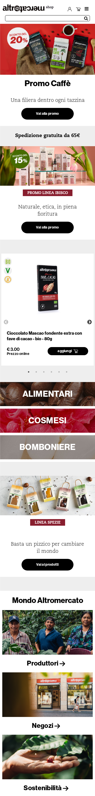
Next (89, 322)
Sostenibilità (47, 788)
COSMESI (47, 420)
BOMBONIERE (47, 447)
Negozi (47, 726)
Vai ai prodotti (47, 564)
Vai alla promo (47, 113)
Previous (6, 322)
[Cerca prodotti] (47, 18)
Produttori (47, 663)
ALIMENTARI (48, 394)
